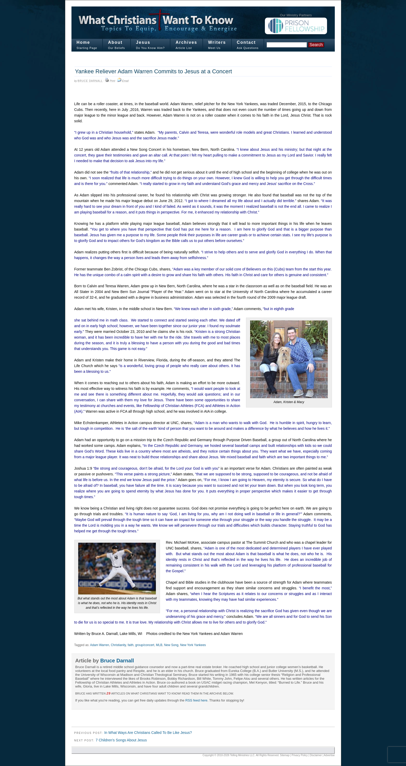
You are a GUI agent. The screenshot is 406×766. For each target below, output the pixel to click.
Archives (186, 42)
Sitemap (284, 755)
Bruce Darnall (90, 81)
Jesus (143, 42)
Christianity (118, 645)
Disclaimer (316, 755)
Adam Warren (99, 645)
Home (83, 42)
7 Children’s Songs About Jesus (121, 740)
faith (131, 645)
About (115, 42)
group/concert (144, 645)
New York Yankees (193, 645)
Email (125, 81)
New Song (171, 645)
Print (112, 81)
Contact (246, 42)
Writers (217, 42)
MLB (159, 645)
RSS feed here (196, 700)
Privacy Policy (300, 755)
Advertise (329, 755)
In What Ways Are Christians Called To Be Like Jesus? (148, 733)
